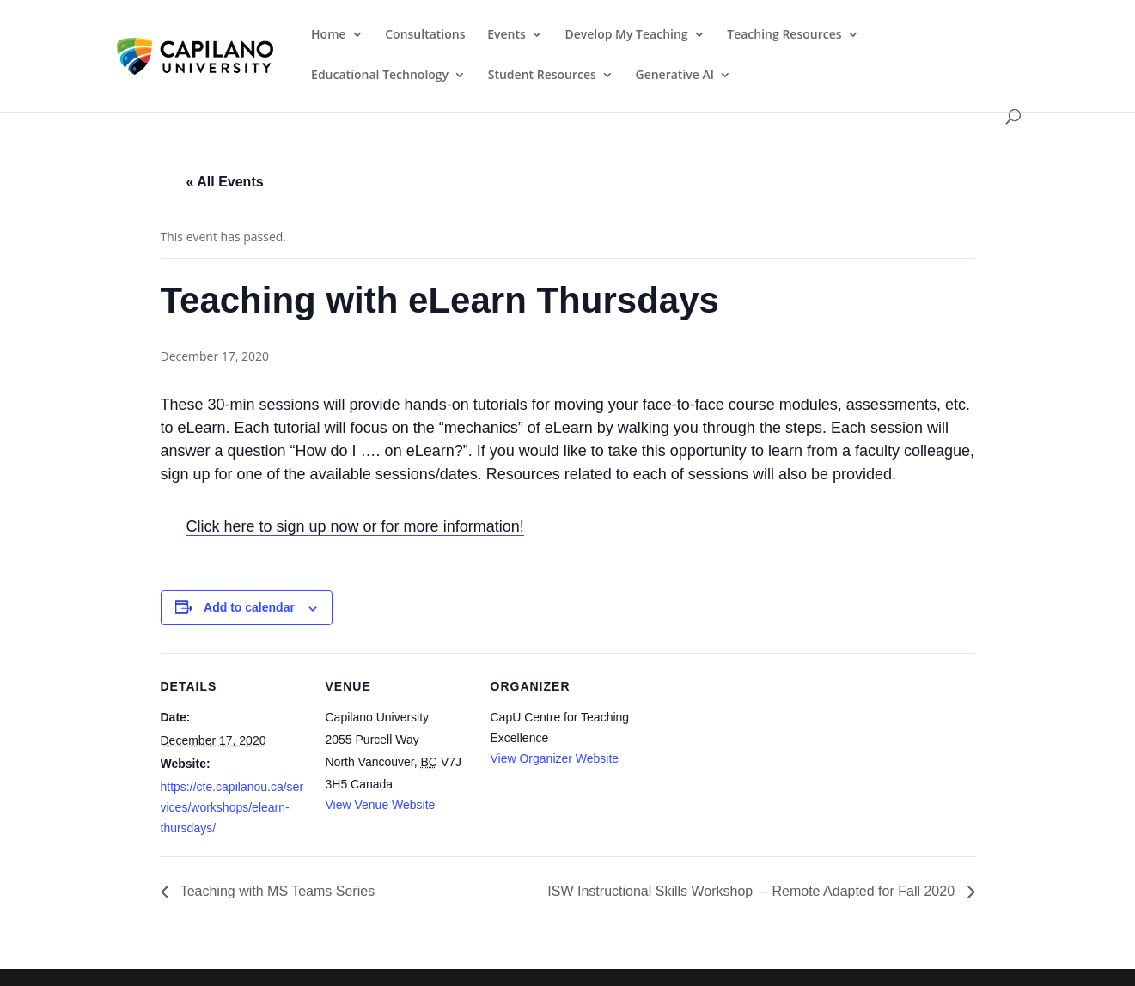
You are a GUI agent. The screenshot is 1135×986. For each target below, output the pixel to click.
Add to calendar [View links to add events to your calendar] (249, 607)
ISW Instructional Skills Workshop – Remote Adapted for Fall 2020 (752, 891)
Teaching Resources (784, 35)
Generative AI (675, 75)
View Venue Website (381, 805)
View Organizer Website (555, 758)
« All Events (225, 181)
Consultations (425, 35)
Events (506, 35)
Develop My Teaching (625, 35)
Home (328, 35)
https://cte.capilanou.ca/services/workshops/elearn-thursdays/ (232, 807)
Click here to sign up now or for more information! (355, 526)
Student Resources (542, 75)
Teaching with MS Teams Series (276, 891)
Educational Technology (380, 75)
